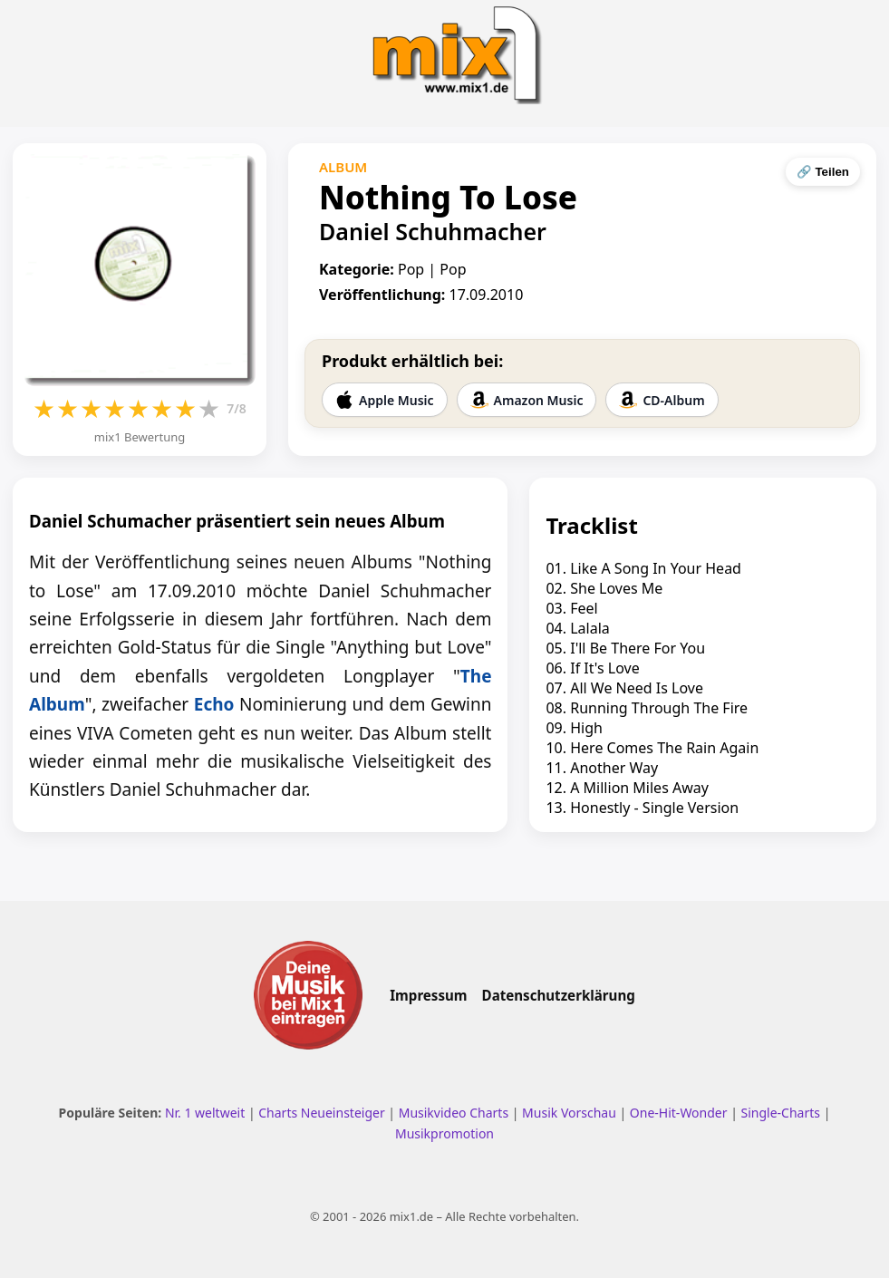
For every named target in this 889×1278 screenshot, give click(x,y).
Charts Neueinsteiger (321, 1112)
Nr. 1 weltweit (205, 1112)
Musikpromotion (444, 1133)
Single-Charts (780, 1112)
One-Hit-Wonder (679, 1112)
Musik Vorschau (569, 1112)
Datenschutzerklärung (558, 995)
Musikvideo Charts (453, 1112)
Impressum (428, 995)
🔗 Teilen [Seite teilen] (823, 172)
